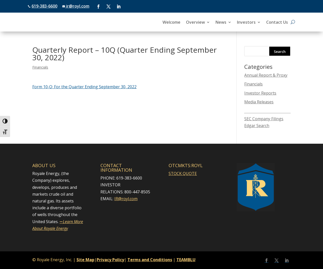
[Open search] (293, 22)
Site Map (85, 259)
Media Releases (259, 102)
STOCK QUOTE (183, 173)
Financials (40, 67)
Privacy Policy (110, 259)
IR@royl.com (126, 198)
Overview (195, 22)
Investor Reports (260, 93)
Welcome (171, 22)
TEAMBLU (186, 259)
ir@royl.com (77, 6)
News (221, 22)
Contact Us (277, 22)
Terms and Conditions (149, 259)
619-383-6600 (44, 6)
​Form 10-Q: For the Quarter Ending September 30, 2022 (84, 86)
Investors (246, 22)
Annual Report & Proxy (265, 75)
